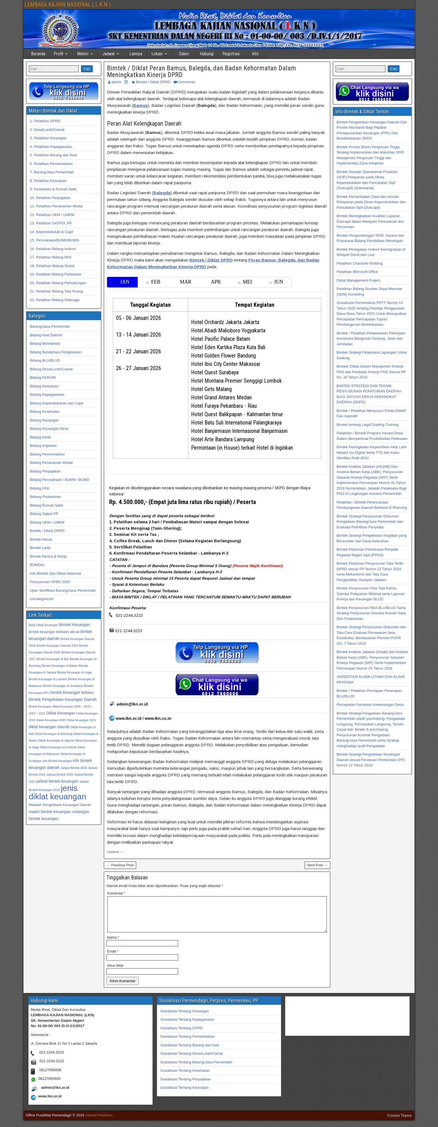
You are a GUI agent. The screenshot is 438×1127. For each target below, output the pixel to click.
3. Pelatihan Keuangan (48, 138)
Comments (186, 82)
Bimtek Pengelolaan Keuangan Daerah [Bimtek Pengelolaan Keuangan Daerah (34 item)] (63, 699)
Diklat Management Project (358, 280)
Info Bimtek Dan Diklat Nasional (55, 573)
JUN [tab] (276, 282)
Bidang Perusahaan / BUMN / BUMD (59, 480)
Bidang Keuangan (44, 420)
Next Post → (317, 865)
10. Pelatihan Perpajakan (50, 198)
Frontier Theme (399, 1122)
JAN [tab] (122, 282)
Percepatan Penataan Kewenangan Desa (370, 704)
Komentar (116, 893)
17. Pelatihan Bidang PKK (51, 257)
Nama (113, 944)
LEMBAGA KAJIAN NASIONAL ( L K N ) (68, 4)
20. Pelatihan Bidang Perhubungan (58, 283)
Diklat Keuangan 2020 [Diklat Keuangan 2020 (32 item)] (51, 720)
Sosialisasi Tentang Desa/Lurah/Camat (191, 1060)
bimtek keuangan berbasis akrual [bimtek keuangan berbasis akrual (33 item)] (54, 632)
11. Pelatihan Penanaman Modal (56, 206)
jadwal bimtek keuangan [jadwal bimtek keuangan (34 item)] (57, 781)
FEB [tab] (153, 282)
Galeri (184, 53)
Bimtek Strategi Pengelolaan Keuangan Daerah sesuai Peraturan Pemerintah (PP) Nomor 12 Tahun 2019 (371, 759)
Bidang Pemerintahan (47, 454)
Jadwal (108, 53)
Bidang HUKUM (43, 377)
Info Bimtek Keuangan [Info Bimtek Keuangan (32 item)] (57, 760)
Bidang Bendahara (45, 343)
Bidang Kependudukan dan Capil (56, 403)
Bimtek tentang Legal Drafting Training (367, 425)
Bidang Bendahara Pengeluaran (56, 352)
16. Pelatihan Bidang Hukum (53, 249)
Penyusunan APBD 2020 (50, 582)
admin (116, 82)
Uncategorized (41, 599)
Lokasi (157, 53)
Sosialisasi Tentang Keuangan (184, 1018)
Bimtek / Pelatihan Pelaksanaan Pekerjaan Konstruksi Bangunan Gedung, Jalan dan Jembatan (371, 338)
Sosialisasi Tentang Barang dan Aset (189, 1052)
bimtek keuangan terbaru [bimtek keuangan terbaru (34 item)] (72, 692)
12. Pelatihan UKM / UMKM (52, 215)
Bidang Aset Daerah (46, 335)
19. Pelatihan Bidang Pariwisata (55, 274)
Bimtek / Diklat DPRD (153, 82)
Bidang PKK (39, 488)
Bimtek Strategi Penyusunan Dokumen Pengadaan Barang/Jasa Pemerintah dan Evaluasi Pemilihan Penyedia (370, 521)
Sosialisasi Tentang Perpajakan (185, 1086)
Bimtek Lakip (40, 548)
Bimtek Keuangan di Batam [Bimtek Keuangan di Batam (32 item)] (60, 665)
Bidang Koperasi (43, 445)
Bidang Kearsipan (44, 386)
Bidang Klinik (40, 437)
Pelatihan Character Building (360, 263)
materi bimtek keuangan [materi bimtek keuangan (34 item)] (50, 811)
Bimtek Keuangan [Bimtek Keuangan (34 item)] (74, 624)
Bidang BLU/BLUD (45, 360)
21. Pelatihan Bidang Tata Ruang (56, 291)
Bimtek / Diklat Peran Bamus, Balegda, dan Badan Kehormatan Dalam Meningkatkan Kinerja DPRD (201, 71)
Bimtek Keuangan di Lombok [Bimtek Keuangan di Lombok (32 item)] (48, 679)
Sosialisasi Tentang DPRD (181, 1035)
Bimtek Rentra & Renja (48, 556)
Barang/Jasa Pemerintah (50, 326)
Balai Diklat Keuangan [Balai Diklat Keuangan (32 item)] (43, 625)
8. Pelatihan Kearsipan (48, 181)
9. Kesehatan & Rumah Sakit (53, 189)
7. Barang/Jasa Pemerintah (52, 172)
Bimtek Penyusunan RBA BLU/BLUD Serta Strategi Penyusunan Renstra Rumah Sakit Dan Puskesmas (371, 613)
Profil (58, 53)
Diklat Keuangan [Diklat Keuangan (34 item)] (60, 713)
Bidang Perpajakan (45, 471)
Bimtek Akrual (41, 539)
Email (112, 958)
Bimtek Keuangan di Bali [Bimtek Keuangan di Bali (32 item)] (52, 659)
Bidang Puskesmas (45, 497)
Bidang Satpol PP (44, 514)
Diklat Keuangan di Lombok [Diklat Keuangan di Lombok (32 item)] (58, 747)
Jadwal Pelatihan (99, 1122)
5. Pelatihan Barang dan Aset (53, 155)
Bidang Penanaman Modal (51, 463)
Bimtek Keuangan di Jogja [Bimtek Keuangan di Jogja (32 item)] (74, 672)
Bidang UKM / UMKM (47, 522)
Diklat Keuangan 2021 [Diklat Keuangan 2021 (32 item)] (81, 720)
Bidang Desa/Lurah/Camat (51, 369)
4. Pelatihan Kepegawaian (51, 147)
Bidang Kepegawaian (47, 394)
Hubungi (207, 53)
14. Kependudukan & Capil (51, 232)
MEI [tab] (245, 282)
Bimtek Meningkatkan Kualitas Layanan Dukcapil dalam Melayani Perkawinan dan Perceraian (370, 221)
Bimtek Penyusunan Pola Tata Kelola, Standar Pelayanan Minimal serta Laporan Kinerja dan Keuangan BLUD (370, 593)
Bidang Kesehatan (44, 411)
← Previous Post (120, 865)
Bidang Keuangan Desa (49, 428)
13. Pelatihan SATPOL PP (51, 223)
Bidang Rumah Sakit (46, 505)
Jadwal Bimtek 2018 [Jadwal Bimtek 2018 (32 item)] (73, 767)
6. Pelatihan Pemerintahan (51, 164)
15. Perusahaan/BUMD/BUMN (54, 240)
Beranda (38, 53)
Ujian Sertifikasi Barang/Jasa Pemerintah (63, 590)
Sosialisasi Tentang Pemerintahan (187, 1043)
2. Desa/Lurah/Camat (47, 130)
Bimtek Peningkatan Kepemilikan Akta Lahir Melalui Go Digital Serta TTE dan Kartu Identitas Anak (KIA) (372, 452)
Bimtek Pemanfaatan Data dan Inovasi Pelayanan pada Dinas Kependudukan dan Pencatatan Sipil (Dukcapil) (371, 202)
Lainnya (135, 53)
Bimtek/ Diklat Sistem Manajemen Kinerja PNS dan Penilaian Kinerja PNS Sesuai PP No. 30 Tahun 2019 (371, 371)
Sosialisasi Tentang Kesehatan (185, 1077)
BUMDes (37, 565)
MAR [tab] (185, 282)
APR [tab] (216, 282)
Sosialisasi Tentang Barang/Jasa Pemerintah (196, 1069)
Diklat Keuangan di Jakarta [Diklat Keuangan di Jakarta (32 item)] (56, 740)
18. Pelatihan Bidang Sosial (52, 266)
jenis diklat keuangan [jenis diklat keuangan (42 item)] (57, 792)
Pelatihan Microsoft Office (357, 272)
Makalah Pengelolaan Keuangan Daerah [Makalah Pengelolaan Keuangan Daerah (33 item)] (60, 805)
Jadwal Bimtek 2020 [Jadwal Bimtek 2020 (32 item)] (59, 774)
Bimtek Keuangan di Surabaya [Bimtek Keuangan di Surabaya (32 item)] (63, 685)
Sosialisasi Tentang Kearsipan (184, 1094)
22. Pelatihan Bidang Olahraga (54, 300)
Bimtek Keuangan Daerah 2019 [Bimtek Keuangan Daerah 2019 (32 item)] (57, 645)
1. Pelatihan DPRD (45, 121)
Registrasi (231, 53)
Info (255, 53)
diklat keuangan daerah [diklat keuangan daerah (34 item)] (49, 727)
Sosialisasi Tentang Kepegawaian (187, 1026)
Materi (82, 53)
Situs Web (115, 972)
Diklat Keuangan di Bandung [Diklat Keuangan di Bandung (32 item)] (53, 733)
